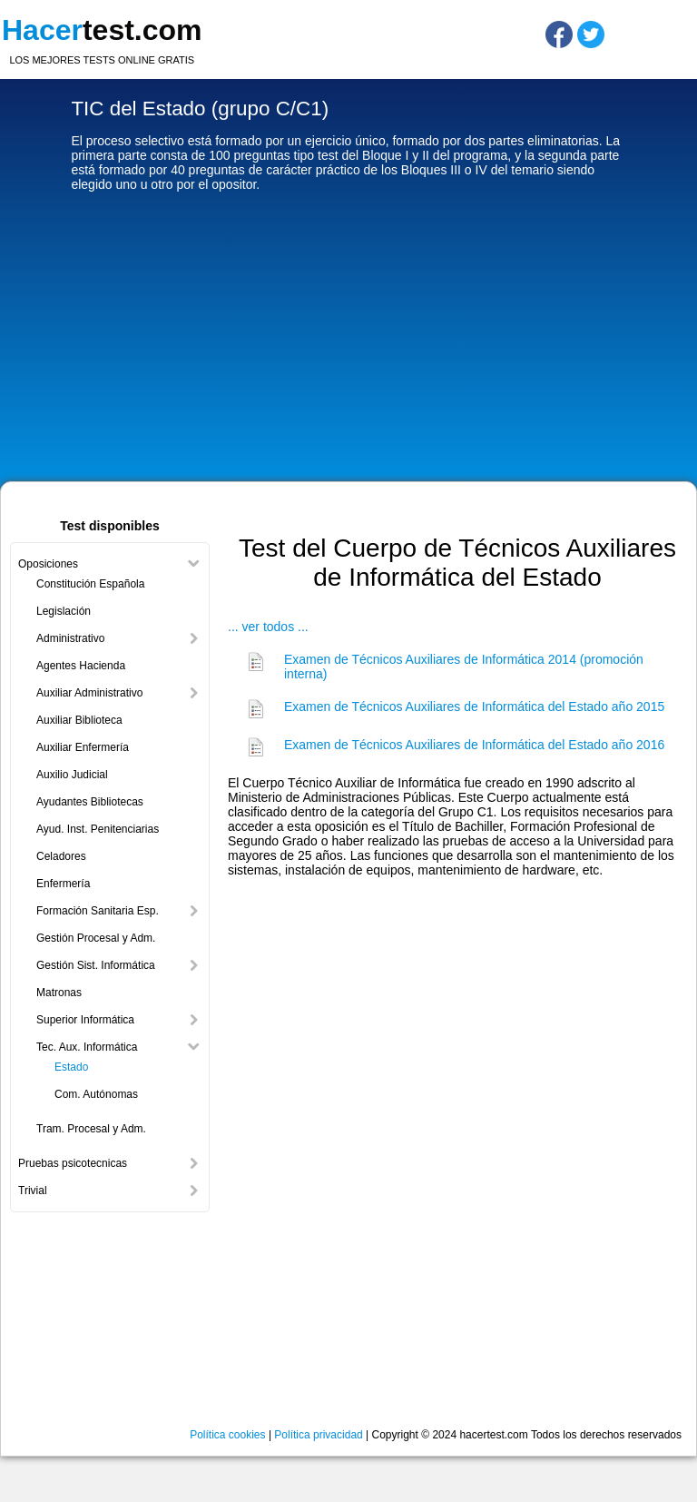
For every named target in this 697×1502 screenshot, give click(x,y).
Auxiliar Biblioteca (79, 720)
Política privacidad (318, 1434)
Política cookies (227, 1434)
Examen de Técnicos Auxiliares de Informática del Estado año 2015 (474, 706)
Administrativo (70, 638)
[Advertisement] (348, 340)
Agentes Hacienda (80, 665)
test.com (102, 30)
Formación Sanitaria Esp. (97, 910)
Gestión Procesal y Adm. (95, 938)
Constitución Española (90, 584)
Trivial (32, 1190)
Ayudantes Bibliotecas (89, 801)
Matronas (59, 992)
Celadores (61, 856)
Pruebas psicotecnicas (72, 1163)
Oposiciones (48, 564)
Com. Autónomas (96, 1094)
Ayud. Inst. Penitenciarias (97, 829)
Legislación (63, 611)
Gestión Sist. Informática (95, 965)
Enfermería (63, 883)
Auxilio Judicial (72, 774)
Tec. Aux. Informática (86, 1047)
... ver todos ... (268, 626)
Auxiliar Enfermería (82, 747)
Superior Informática (85, 1019)
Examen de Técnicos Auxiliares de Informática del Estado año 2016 (474, 744)
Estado (71, 1067)
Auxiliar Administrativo (89, 693)
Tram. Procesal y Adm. (91, 1128)
